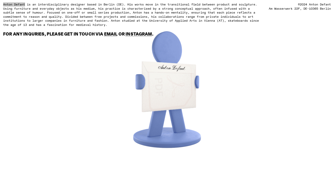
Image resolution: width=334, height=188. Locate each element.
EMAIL (111, 34)
